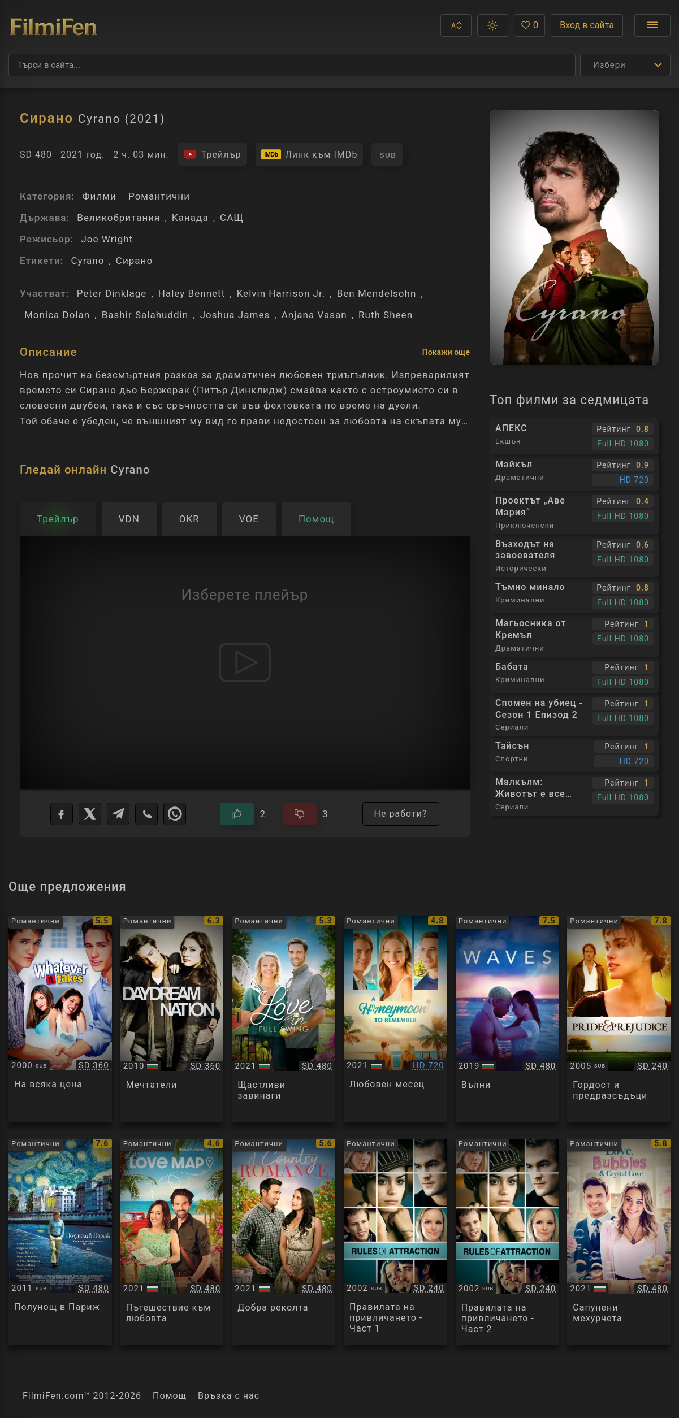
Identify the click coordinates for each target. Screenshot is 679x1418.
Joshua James (235, 314)
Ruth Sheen (385, 314)
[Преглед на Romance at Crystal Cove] (619, 1242)
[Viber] (146, 814)
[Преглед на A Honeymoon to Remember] (395, 1019)
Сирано (134, 260)
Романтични (159, 196)
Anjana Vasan (314, 314)
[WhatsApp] (174, 814)
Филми (99, 196)
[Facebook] (61, 814)
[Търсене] (292, 65)
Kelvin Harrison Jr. (281, 293)
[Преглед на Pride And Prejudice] (619, 1019)
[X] (90, 814)
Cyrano (87, 260)
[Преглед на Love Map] (172, 1242)
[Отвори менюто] (652, 25)
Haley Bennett (191, 293)
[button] (456, 25)
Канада (190, 217)
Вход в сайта (587, 25)
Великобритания (118, 217)
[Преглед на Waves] (507, 1019)
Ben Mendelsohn (377, 293)
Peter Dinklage (112, 293)
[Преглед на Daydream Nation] (172, 1019)
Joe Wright (107, 239)
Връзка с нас (229, 1395)
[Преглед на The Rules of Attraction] (395, 1242)
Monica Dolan (57, 314)
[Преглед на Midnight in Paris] (60, 1242)
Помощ (170, 1395)
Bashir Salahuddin (145, 314)
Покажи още (446, 352)
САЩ (232, 217)
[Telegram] (118, 814)
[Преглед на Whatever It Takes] (60, 1019)
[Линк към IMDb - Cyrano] (310, 154)
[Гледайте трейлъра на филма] (212, 154)
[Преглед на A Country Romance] (283, 1242)
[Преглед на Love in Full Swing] (283, 1019)
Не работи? (400, 813)
